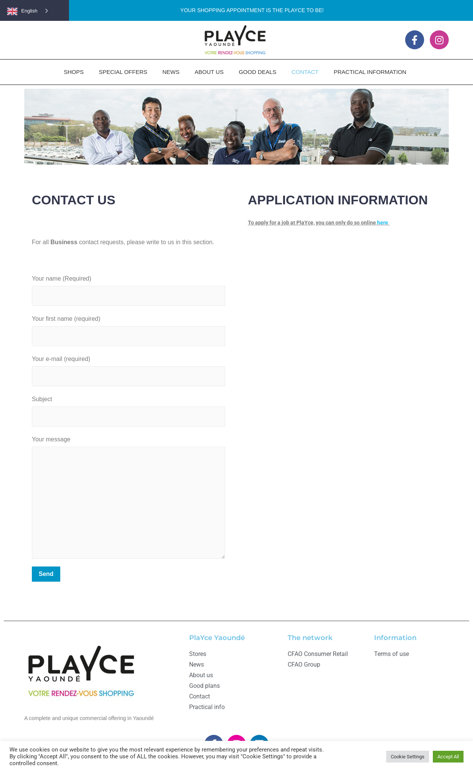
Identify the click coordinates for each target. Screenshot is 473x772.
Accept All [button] (448, 756)
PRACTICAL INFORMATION (370, 72)
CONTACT (304, 72)
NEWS (171, 72)
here (382, 223)
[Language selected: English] (31, 10)
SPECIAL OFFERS (123, 72)
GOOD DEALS (257, 72)
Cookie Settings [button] (407, 756)
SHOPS (74, 72)
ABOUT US (209, 72)
